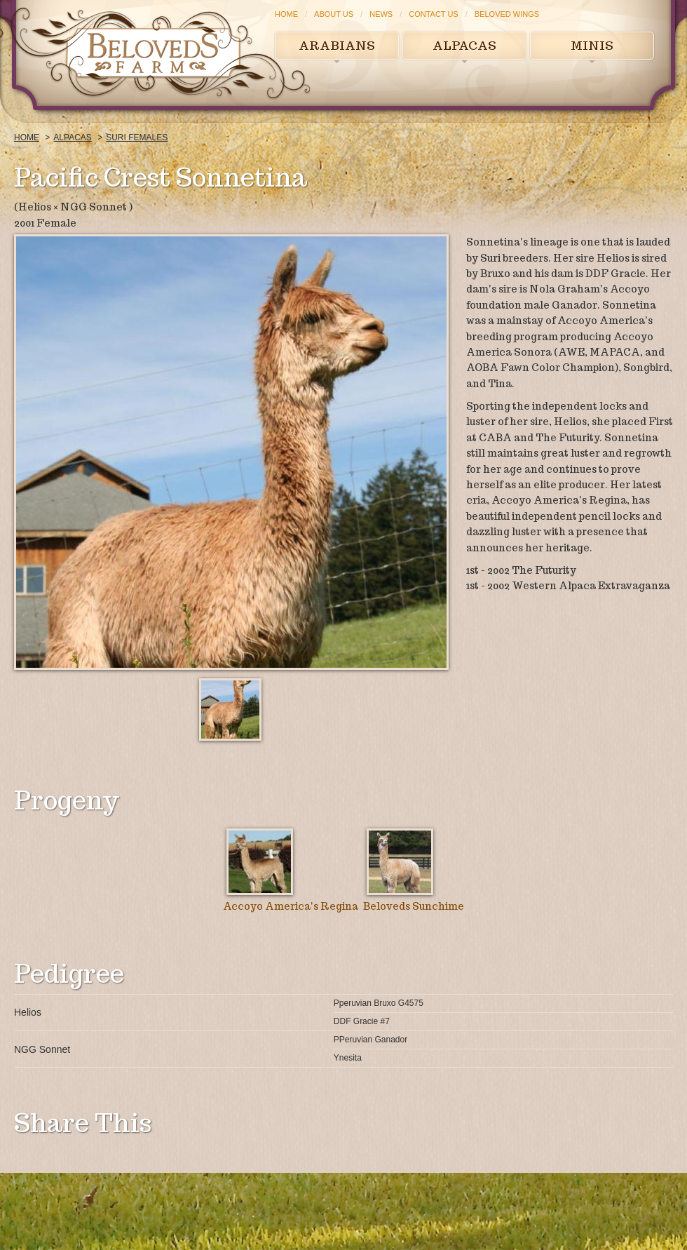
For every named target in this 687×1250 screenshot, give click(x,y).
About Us (333, 14)
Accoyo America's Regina (290, 906)
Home (286, 14)
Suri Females (137, 137)
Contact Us (433, 14)
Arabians (337, 45)
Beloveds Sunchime (413, 906)
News (381, 14)
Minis (592, 45)
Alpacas (464, 45)
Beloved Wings (507, 14)
